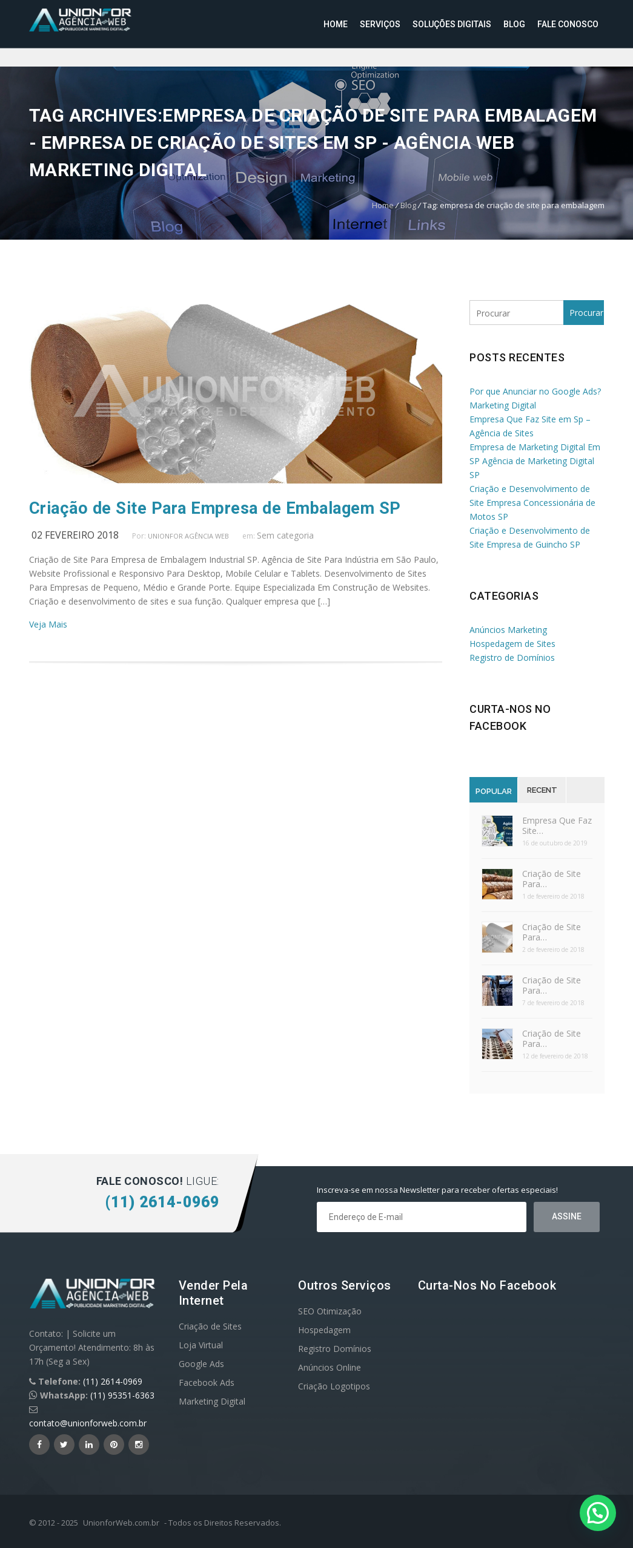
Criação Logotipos (334, 1386)
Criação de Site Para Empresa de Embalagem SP (215, 508)
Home (335, 24)
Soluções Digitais (452, 24)
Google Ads (201, 1363)
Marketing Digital (212, 1401)
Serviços (380, 24)
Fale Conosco (567, 24)
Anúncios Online (329, 1367)
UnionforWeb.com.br (121, 1522)
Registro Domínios (334, 1348)
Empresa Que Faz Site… (557, 825)
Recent (542, 790)
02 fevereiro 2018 (75, 535)
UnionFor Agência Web (188, 535)
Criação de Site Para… (551, 878)
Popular (494, 791)
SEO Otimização (330, 1311)
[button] (598, 1513)
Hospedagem (324, 1330)
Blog (514, 24)
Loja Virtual (201, 1345)
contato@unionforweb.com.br (88, 1423)
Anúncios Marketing (508, 629)
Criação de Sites (210, 1326)
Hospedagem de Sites (512, 643)
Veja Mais (48, 624)
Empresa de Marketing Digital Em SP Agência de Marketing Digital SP (534, 460)
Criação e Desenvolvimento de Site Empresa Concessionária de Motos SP (532, 502)
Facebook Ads (206, 1382)
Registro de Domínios (512, 657)
